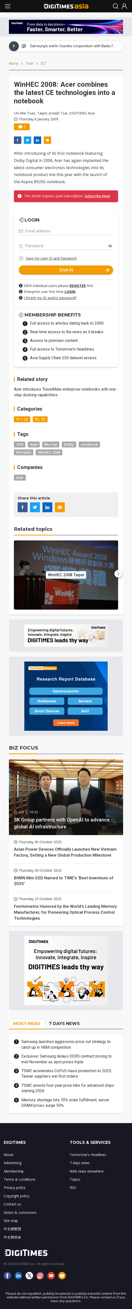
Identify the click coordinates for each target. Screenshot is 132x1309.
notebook (89, 444)
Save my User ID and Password (51, 258)
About (8, 1154)
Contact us (12, 1204)
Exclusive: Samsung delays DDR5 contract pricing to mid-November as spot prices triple (66, 1059)
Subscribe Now (97, 196)
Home (13, 64)
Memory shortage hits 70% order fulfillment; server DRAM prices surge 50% (65, 1103)
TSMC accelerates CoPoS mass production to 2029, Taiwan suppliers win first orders (66, 1073)
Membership (14, 1171)
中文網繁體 (12, 1228)
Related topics (33, 529)
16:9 (19, 444)
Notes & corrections (20, 1212)
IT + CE (22, 419)
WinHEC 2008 (49, 452)
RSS (73, 1187)
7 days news (80, 1162)
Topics (75, 1179)
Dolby (69, 444)
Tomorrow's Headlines (88, 1154)
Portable (23, 452)
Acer (33, 444)
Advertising (12, 1162)
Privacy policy (14, 1187)
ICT (43, 64)
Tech (29, 64)
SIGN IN (84, 270)
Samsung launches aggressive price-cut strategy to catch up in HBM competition (66, 1044)
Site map (11, 1220)
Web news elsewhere (87, 1171)
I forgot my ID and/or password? (50, 297)
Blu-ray (50, 444)
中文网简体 (12, 1237)
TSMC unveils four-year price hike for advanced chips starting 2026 (67, 1088)
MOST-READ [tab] (26, 1023)
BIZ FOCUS (23, 748)
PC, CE (40, 419)
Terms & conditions (19, 1179)
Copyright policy (16, 1196)
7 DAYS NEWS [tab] (64, 1023)
